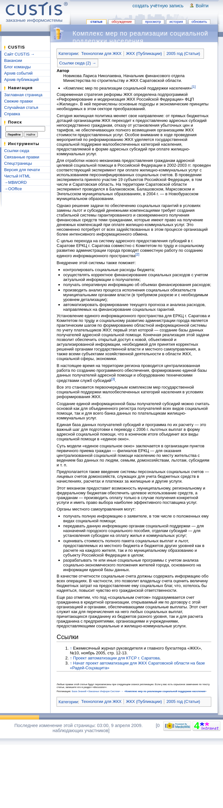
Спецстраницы (18, 163)
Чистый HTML (17, 176)
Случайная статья (21, 107)
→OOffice (13, 188)
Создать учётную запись (158, 5)
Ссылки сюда (16, 150)
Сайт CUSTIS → (19, 54)
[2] (137, 254)
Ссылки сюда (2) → (77, 63)
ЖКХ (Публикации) (144, 53)
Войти (202, 5)
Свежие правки (18, 101)
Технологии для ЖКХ (101, 53)
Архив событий (18, 73)
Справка (12, 113)
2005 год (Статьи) (183, 53)
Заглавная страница (23, 94)
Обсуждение (122, 21)
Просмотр (153, 21)
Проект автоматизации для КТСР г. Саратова (116, 658)
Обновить (199, 21)
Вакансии (13, 60)
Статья (96, 21)
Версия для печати (22, 169)
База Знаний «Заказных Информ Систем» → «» (139, 691)
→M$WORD (15, 182)
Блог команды (17, 66)
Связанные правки (21, 157)
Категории (68, 53)
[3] (113, 379)
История (176, 21)
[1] (194, 87)
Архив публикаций (21, 79)
